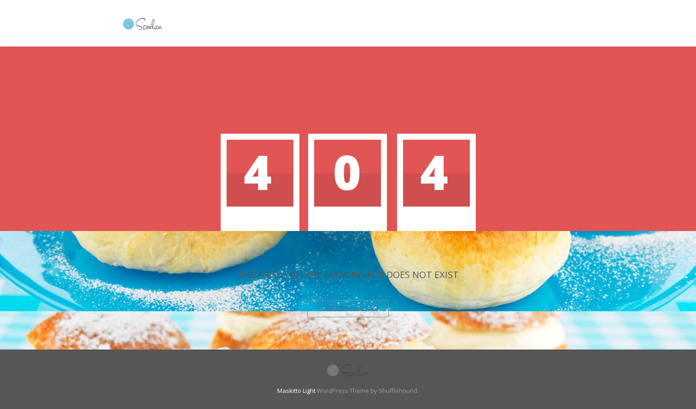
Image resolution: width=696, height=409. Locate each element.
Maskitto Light (296, 390)
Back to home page (348, 309)
